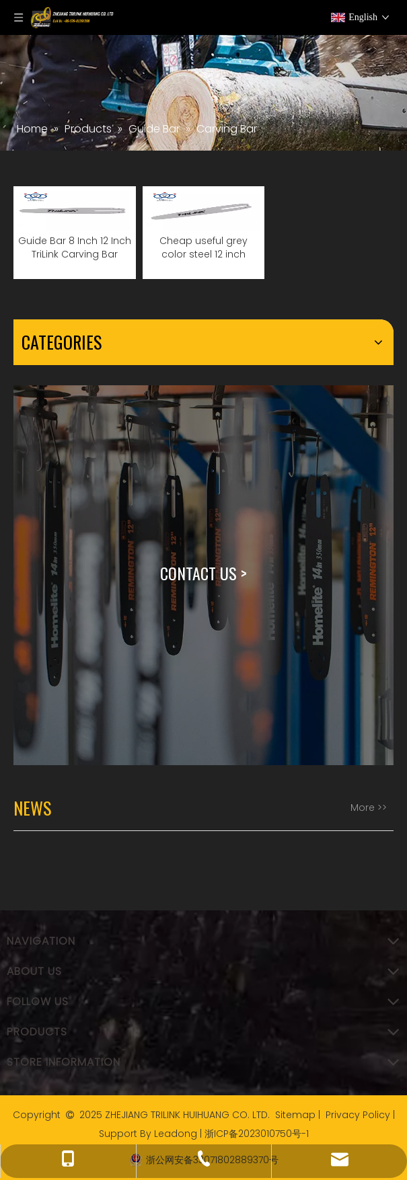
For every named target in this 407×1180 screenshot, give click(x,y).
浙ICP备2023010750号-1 (257, 1133)
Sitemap (295, 1115)
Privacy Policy (358, 1115)
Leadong (175, 1133)
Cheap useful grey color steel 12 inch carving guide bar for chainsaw (203, 247)
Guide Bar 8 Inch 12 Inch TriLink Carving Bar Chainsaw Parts (74, 247)
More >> (368, 807)
